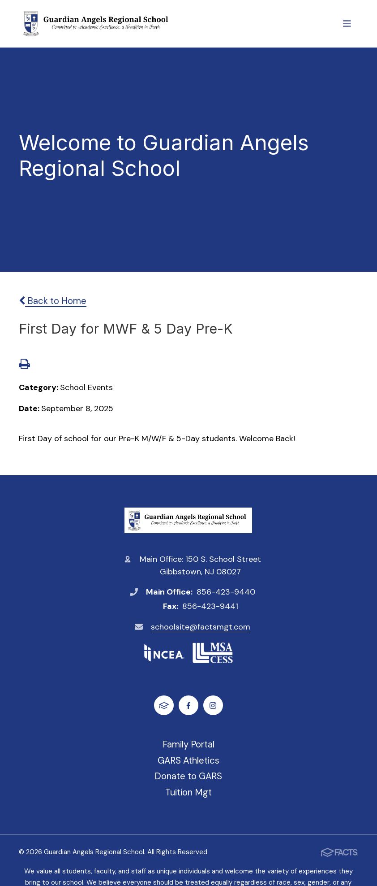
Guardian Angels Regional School (188, 520)
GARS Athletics (188, 760)
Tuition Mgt (188, 792)
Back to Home (52, 301)
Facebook (188, 705)
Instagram (213, 705)
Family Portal (188, 744)
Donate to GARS (188, 776)
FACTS (164, 705)
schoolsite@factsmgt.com (200, 626)
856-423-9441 (210, 606)
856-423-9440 (226, 591)
